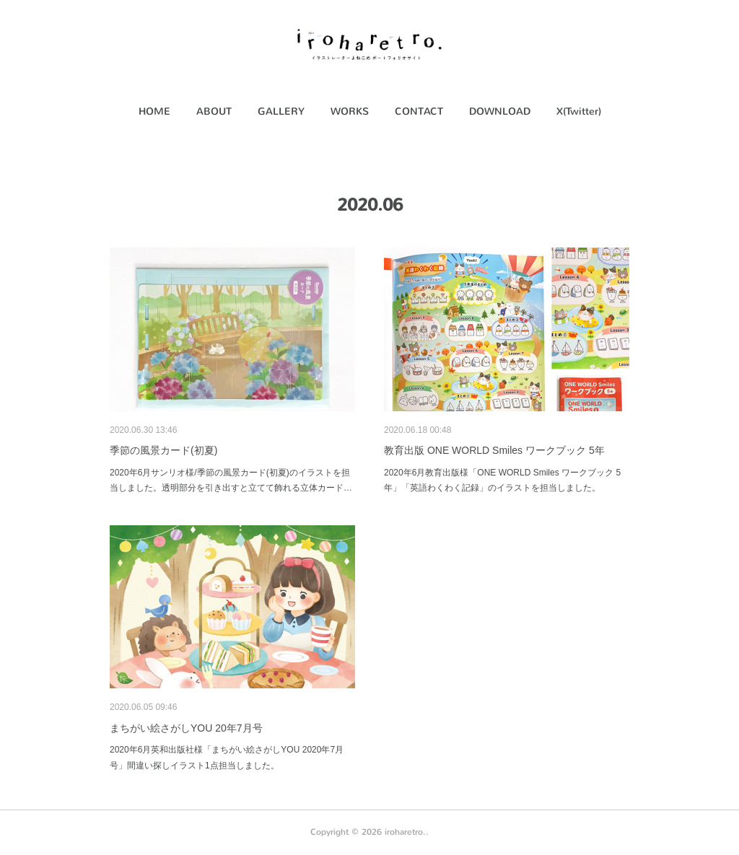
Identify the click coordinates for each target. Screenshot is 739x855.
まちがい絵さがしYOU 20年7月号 (186, 728)
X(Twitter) (578, 111)
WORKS (350, 111)
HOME (154, 111)
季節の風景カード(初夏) (163, 450)
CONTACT (419, 111)
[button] (154, 111)
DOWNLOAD (499, 111)
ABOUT (214, 111)
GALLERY (281, 111)
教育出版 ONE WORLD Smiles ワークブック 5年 (494, 450)
